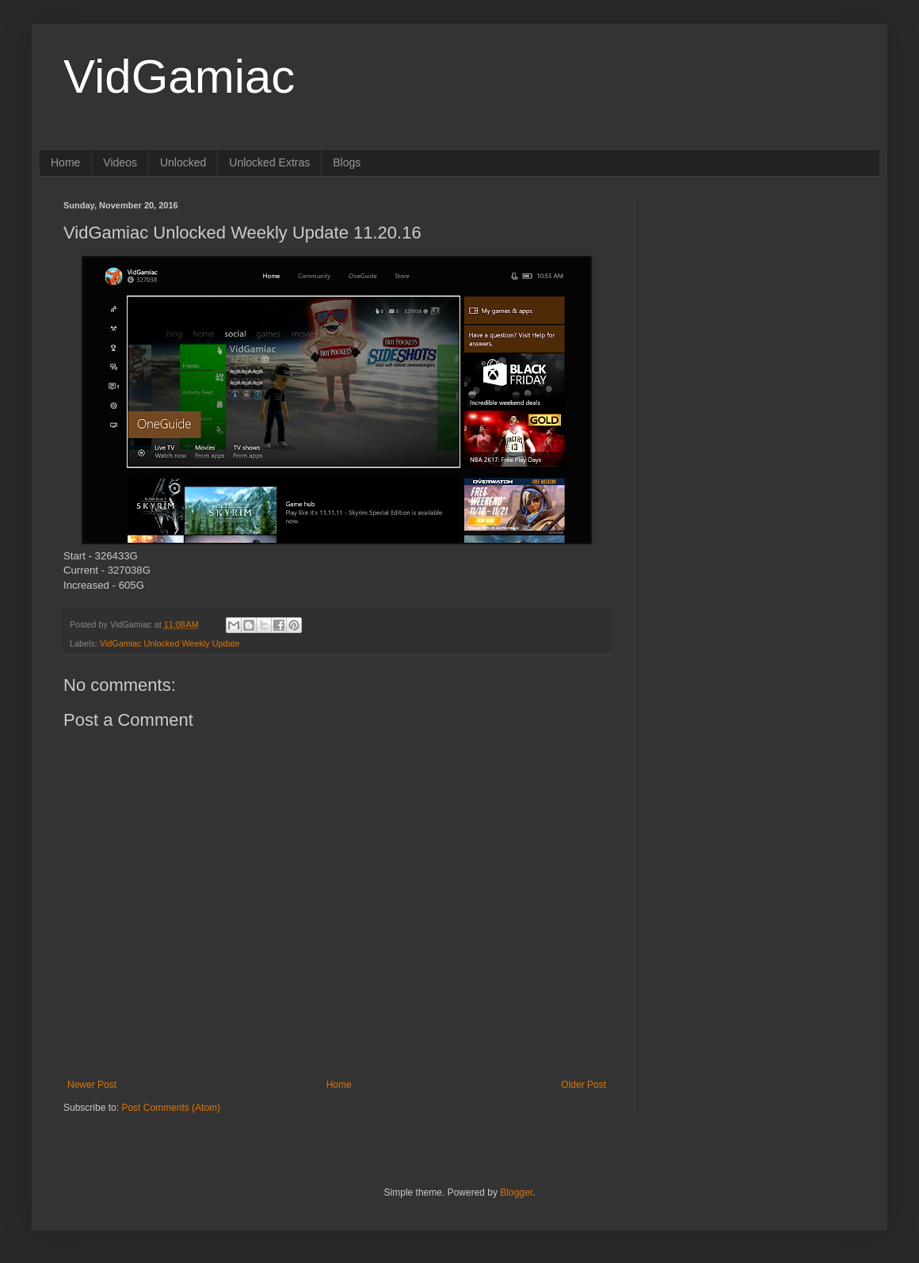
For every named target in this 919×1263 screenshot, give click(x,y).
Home (65, 162)
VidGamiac (179, 76)
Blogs (346, 162)
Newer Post (91, 1084)
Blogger (516, 1192)
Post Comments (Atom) (170, 1107)
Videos (120, 162)
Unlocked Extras (269, 162)
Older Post (583, 1084)
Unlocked (183, 162)
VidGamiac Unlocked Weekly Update (170, 643)
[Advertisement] (757, 299)
